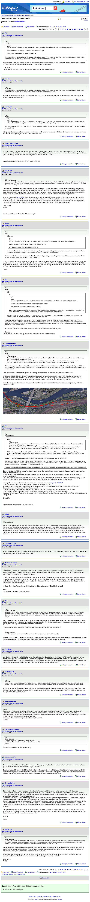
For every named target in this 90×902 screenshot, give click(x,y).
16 (82, 29)
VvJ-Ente (8, 649)
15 (79, 29)
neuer (7, 79)
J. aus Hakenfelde (11, 143)
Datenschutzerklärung (44, 896)
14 (77, 29)
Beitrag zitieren (81, 72)
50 (53, 26)
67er (6, 426)
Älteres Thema (21, 874)
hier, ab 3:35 (20, 197)
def (6, 601)
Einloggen (67, 1)
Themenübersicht (18, 26)
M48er (7, 514)
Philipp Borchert (11, 563)
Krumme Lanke (10, 543)
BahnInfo (59, 899)
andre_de (8, 107)
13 (75, 29)
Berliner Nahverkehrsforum (16, 15)
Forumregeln (57, 896)
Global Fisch (9, 672)
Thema (27, 15)
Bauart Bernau (10, 701)
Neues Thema (31, 26)
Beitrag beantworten (67, 72)
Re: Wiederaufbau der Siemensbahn (12, 35)
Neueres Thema (8, 874)
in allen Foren (62, 26)
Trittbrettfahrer (19, 22)
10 (68, 29)
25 (50, 26)
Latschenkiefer (10, 757)
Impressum (32, 896)
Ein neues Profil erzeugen (81, 1)
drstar (7, 223)
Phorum (36, 899)
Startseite (4, 15)
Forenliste (6, 26)
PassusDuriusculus (12, 729)
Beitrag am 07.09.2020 (55, 483)
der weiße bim (10, 783)
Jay (6, 33)
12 (72, 29)
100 (56, 26)
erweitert (86, 20)
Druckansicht (45, 878)
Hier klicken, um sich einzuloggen (12, 889)
